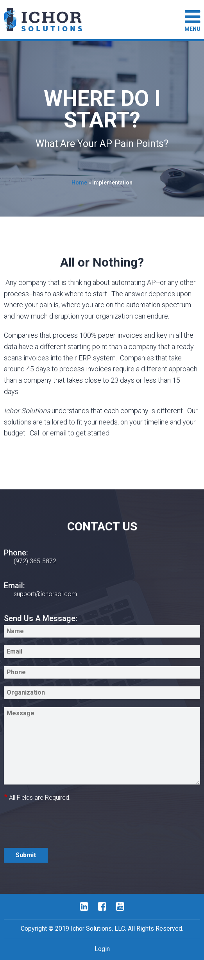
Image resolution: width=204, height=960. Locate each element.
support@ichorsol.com (45, 594)
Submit (26, 855)
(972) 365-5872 (35, 561)
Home (79, 182)
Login (102, 949)
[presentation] (63, 825)
